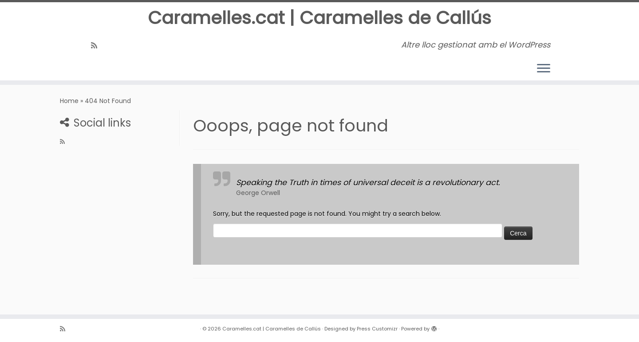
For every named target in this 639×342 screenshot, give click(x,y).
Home (69, 100)
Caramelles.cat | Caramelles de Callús (319, 17)
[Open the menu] (543, 69)
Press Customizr (377, 328)
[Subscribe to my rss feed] (97, 45)
